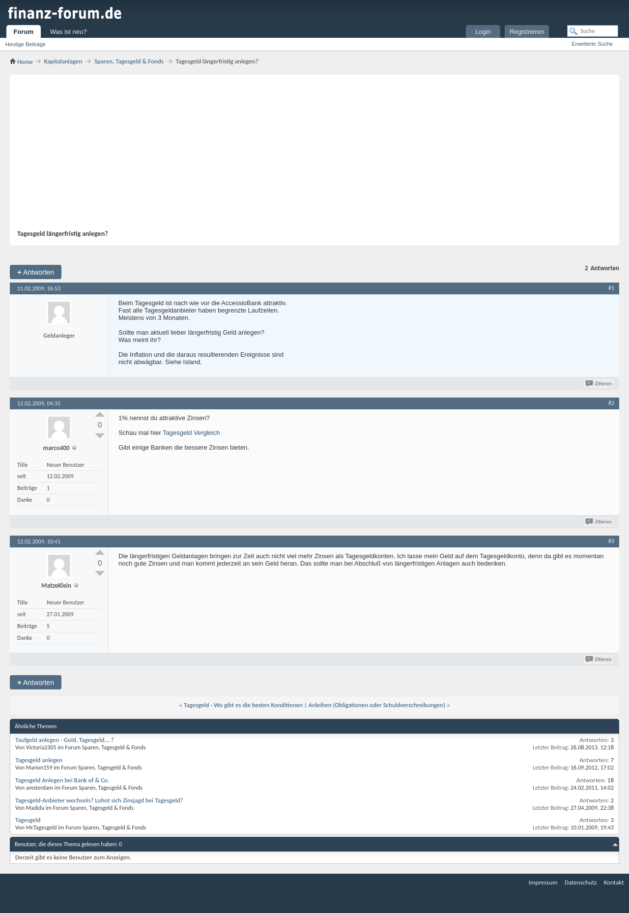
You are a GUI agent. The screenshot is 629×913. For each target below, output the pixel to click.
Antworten (35, 272)
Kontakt (614, 882)
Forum (23, 31)
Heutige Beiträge (25, 44)
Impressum (543, 882)
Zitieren (599, 383)
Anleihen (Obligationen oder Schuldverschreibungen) (377, 705)
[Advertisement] (312, 156)
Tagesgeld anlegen (38, 760)
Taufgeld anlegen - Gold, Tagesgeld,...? (64, 739)
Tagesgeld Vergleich (191, 432)
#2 (611, 402)
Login (483, 31)
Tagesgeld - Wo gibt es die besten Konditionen (243, 705)
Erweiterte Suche (592, 44)
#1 (611, 288)
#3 (611, 541)
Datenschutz (581, 882)
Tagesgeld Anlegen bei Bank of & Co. (62, 780)
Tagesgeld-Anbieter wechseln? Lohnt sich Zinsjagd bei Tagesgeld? (99, 800)
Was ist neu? (68, 31)
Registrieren (527, 31)
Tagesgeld (27, 820)
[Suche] (592, 31)
